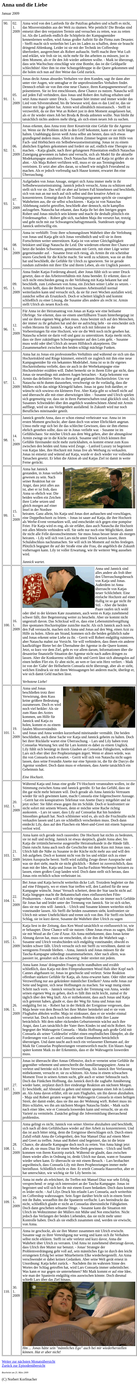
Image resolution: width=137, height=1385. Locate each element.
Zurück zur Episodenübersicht (23, 1365)
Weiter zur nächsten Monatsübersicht (28, 1361)
